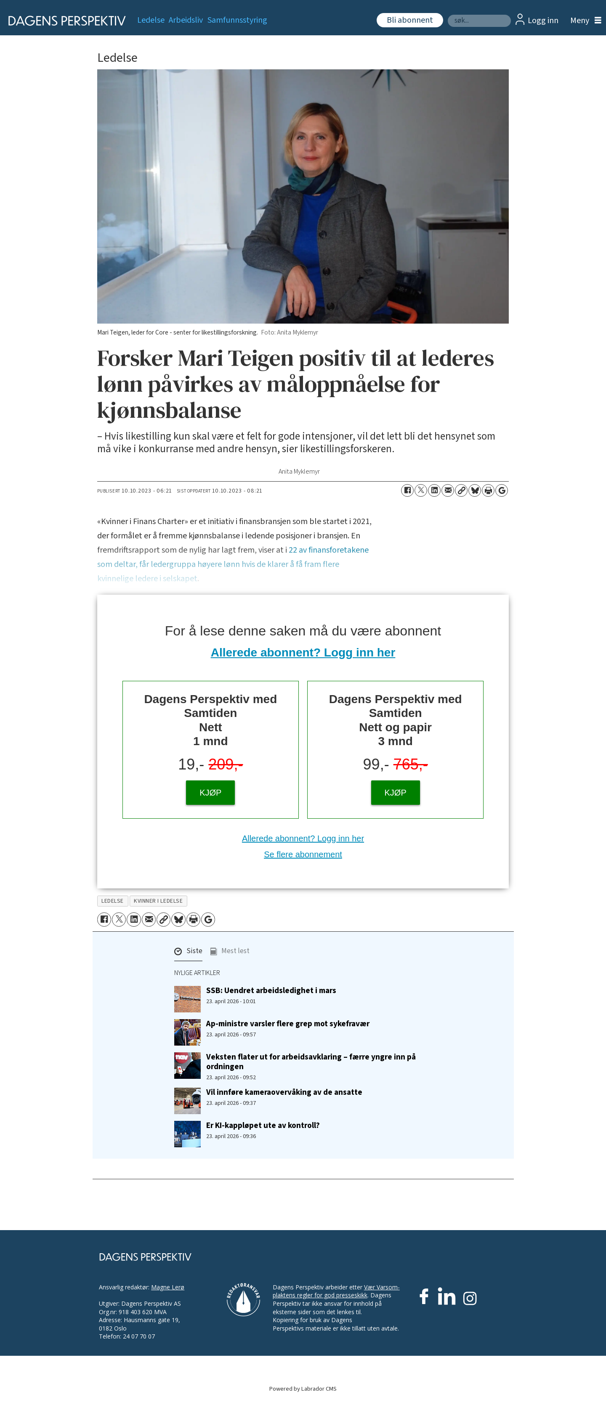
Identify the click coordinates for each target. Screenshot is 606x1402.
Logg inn (543, 20)
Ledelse (151, 20)
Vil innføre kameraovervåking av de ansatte (284, 1092)
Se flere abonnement (303, 854)
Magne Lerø (167, 1287)
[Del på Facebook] (407, 490)
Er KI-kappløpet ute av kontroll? (263, 1125)
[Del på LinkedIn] (434, 490)
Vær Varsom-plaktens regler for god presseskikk (336, 1291)
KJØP (210, 792)
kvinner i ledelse (158, 901)
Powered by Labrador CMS (303, 1388)
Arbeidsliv (186, 20)
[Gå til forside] (64, 20)
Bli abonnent (410, 20)
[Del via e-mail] (447, 490)
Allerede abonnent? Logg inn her (303, 652)
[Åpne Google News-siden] (501, 490)
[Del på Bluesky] (474, 490)
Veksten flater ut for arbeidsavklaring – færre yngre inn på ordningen (311, 1062)
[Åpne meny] (583, 21)
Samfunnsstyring (237, 20)
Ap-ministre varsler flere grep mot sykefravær (287, 1024)
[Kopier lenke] (461, 490)
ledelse (112, 901)
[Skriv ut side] (488, 490)
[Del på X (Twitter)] (421, 490)
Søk (447, 14)
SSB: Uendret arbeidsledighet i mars (271, 990)
